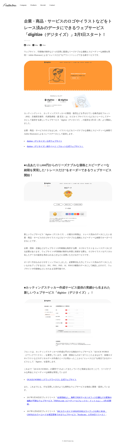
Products (33, 5)
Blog (36, 45)
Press (44, 45)
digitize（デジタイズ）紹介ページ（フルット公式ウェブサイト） (55, 146)
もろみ (28, 45)
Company (23, 5)
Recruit (43, 5)
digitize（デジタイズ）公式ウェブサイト (44, 141)
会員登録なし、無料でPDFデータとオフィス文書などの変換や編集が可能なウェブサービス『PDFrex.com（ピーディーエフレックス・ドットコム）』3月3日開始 (69, 400)
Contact (52, 5)
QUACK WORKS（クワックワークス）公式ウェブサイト (52, 379)
